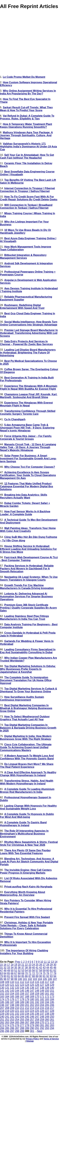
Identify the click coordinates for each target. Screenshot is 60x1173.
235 (32, 1013)
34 (12, 967)
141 (2, 990)
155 (17, 993)
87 (29, 976)
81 (8, 976)
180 (32, 999)
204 (42, 1005)
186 (7, 1002)
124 (27, 984)
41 (37, 967)
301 (32, 1031)
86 (26, 976)
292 (42, 1028)
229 (2, 1013)
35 (15, 967)
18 (12, 964)
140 (52, 987)
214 (37, 1008)
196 (2, 1005)
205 (47, 1005)
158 (32, 993)
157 (27, 993)
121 (12, 984)
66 (12, 973)
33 (8, 967)
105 (45, 979)
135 (27, 987)
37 (22, 967)
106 (50, 979)
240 (2, 1016)
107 (55, 979)
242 (12, 1016)
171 (42, 996)
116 (42, 982)
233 (22, 1013)
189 (22, 1002)
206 (52, 1005)
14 (56, 961)
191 (32, 1002)
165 (12, 996)
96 (5, 979)
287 (17, 1028)
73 (37, 973)
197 (7, 1005)
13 (52, 961)
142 (7, 990)
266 (22, 1022)
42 (40, 967)
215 (42, 1008)
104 (40, 979)
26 (40, 964)
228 (52, 1010)
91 (44, 976)
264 (12, 1022)
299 (22, 1031)
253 (12, 1019)
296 (7, 1031)
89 (37, 976)
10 (41, 961)
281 (42, 1025)
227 (47, 1010)
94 (54, 976)
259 (42, 1019)
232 (17, 1013)
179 (27, 999)
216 (47, 1008)
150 (47, 990)
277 (22, 1025)
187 (12, 1002)
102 (30, 979)
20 (19, 964)
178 (22, 999)
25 (37, 964)
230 (7, 1013)
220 (12, 1010)
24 (33, 964)
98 (12, 979)
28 (47, 964)
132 (12, 987)
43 (44, 967)
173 (52, 996)
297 (12, 1031)
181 (37, 999)
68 (19, 973)
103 (35, 979)
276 (17, 1025)
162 (52, 993)
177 (17, 999)
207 (2, 1008)
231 (12, 1013)
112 (22, 982)
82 (12, 976)
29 (51, 964)
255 (22, 1019)
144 (17, 990)
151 (52, 990)
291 (37, 1028)
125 (32, 984)
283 (52, 1025)
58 (40, 970)
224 (32, 1010)
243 (17, 1016)
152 (2, 993)
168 (27, 996)
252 (7, 1019)
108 (2, 982)
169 (32, 996)
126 (37, 984)
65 (8, 973)
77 (51, 973)
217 (52, 1008)
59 (44, 970)
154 (12, 993)
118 (52, 982)
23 (29, 964)
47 (1, 970)
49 (8, 970)
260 (47, 1019)
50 (12, 970)
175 (7, 999)
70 (26, 973)
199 (17, 1005)
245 (27, 1016)
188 (17, 1002)
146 (27, 990)
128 (47, 984)
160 (42, 993)
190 (27, 1002)
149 (42, 990)
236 (37, 1013)
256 (27, 1019)
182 (42, 999)
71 (29, 973)
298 (17, 1031)
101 (25, 979)
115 (37, 982)
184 (52, 999)
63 (1, 973)
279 (32, 1025)
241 (7, 1016)
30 (54, 964)
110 (12, 982)
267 (27, 1022)
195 (52, 1002)
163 (2, 996)
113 (27, 982)
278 (27, 1025)
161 (47, 993)
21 (22, 964)
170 (37, 996)
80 (5, 976)
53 (22, 970)
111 (17, 982)
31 (1, 967)
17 (8, 964)
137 (37, 987)
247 (37, 1016)
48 (5, 970)
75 (44, 973)
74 (40, 973)
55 (29, 970)
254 (17, 1019)
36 (19, 967)
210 (17, 1008)
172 (47, 996)
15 (1, 964)
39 (29, 967)
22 (26, 964)
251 (2, 1019)
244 (22, 1016)
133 (17, 987)
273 (2, 1025)
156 (22, 993)
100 (20, 979)
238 (47, 1013)
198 (12, 1005)
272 (52, 1022)
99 (15, 979)
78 (54, 973)
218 (2, 1010)
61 (51, 970)
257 (32, 1019)
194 (47, 1002)
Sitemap (30, 1041)
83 (15, 976)
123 (22, 984)
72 (33, 973)
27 (44, 964)
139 (47, 987)
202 (32, 1005)
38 (26, 967)
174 (2, 999)
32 (5, 967)
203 (37, 1005)
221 (17, 1010)
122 (17, 984)
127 (42, 984)
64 (5, 973)
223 (27, 1010)
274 (7, 1025)
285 (7, 1028)
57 (37, 970)
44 (47, 967)
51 (15, 970)
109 (7, 982)
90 (40, 976)
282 (47, 1025)
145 (22, 990)
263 (7, 1022)
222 (22, 1010)
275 (12, 1025)
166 (17, 996)
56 (33, 970)
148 (37, 990)
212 (27, 1008)
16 (5, 964)
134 (22, 987)
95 (1, 979)
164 (7, 996)
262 (2, 1022)
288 (22, 1028)
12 (48, 961)
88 (33, 976)
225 (37, 1010)
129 (52, 984)
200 (22, 1005)
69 (22, 973)
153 (7, 993)
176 (12, 999)
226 (42, 1010)
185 (2, 1002)
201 (27, 1005)
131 (7, 987)
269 (37, 1022)
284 (2, 1028)
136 (32, 987)
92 (47, 976)
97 (8, 979)
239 (52, 1013)
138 (42, 987)
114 (32, 982)
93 (51, 976)
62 (54, 970)
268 (32, 1022)
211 (22, 1008)
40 (33, 967)
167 (22, 996)
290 (32, 1028)
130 (2, 987)
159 (37, 993)
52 (19, 970)
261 (52, 1019)
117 (47, 982)
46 (54, 967)
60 (47, 970)
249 (47, 1016)
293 (47, 1028)
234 (27, 1013)
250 (52, 1016)
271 (47, 1022)
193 (42, 1002)
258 (37, 1019)
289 (27, 1028)
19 (15, 964)
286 (12, 1028)
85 (22, 976)
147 (32, 990)
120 (7, 984)
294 (52, 1028)
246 (32, 1016)
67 (15, 973)
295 (2, 1031)
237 (42, 1013)
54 (26, 970)
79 (1, 976)
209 (12, 1008)
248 (42, 1016)
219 (7, 1010)
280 (37, 1025)
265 (17, 1022)
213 (32, 1008)
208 (7, 1008)
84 (19, 976)
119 (2, 984)
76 (47, 973)
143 (12, 990)
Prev (17, 961)
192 (37, 1002)
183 (47, 999)
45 (51, 967)
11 (45, 961)
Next (39, 1031)
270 (42, 1022)
